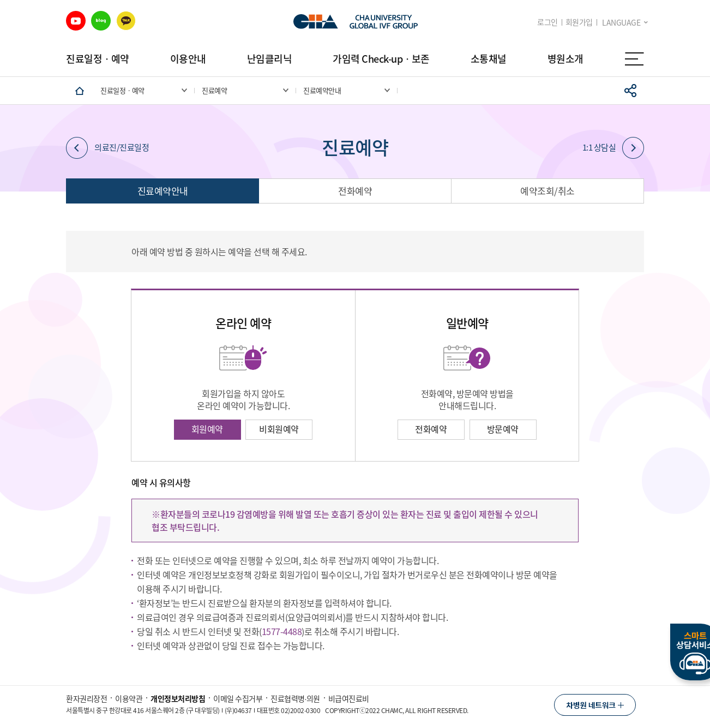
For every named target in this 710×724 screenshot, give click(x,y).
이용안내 (188, 58)
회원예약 (207, 428)
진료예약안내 (162, 191)
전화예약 (355, 191)
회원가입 (579, 22)
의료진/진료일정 (107, 148)
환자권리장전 (86, 698)
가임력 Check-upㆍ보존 (381, 58)
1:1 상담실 (613, 148)
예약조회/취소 (547, 191)
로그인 (547, 22)
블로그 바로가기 (101, 21)
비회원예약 (279, 428)
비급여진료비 (348, 698)
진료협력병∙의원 (295, 698)
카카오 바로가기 (126, 21)
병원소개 (565, 58)
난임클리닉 (269, 58)
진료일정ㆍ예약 (97, 58)
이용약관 (128, 698)
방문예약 (503, 428)
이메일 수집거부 (237, 698)
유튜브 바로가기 (76, 21)
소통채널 (489, 58)
